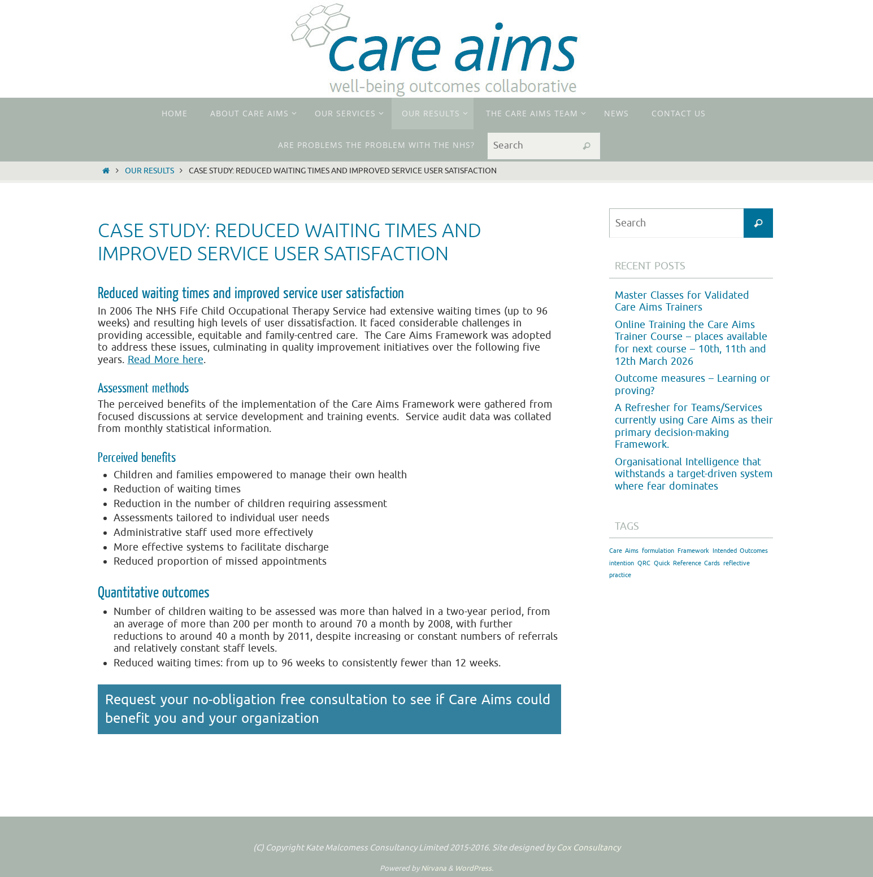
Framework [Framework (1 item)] (693, 551)
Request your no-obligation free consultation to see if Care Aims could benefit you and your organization (327, 709)
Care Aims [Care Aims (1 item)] (624, 551)
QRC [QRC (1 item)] (643, 563)
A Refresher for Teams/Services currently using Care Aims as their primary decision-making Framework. (694, 426)
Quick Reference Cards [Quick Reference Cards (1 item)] (687, 563)
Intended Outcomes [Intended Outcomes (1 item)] (740, 551)
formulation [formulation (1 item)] (658, 551)
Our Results (149, 170)
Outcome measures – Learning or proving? (692, 384)
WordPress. (474, 868)
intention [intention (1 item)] (621, 563)
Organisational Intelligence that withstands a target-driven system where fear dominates (694, 474)
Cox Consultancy (588, 848)
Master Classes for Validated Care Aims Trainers (682, 301)
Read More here (165, 360)
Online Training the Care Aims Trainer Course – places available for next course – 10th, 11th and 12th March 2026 (691, 343)
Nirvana (433, 868)
